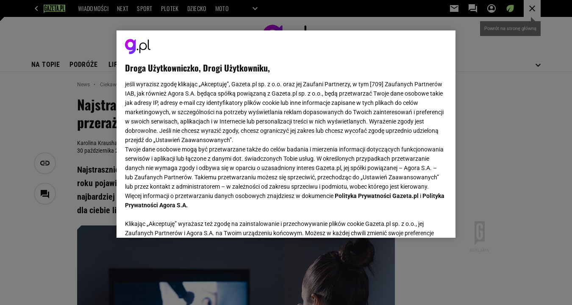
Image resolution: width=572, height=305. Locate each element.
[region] (286, 134)
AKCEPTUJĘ (418, 221)
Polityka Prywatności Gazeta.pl (377, 195)
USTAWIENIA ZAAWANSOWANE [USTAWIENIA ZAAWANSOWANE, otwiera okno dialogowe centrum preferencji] (180, 220)
